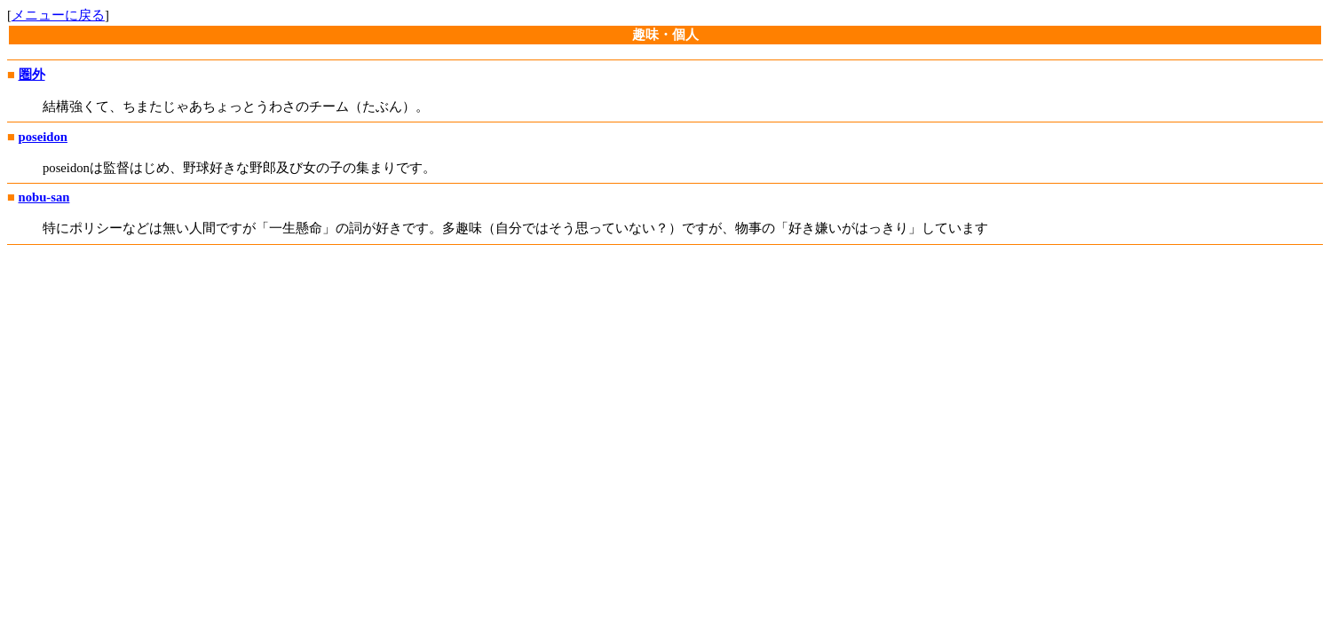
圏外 (32, 74)
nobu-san (44, 197)
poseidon (43, 137)
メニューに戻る (58, 15)
